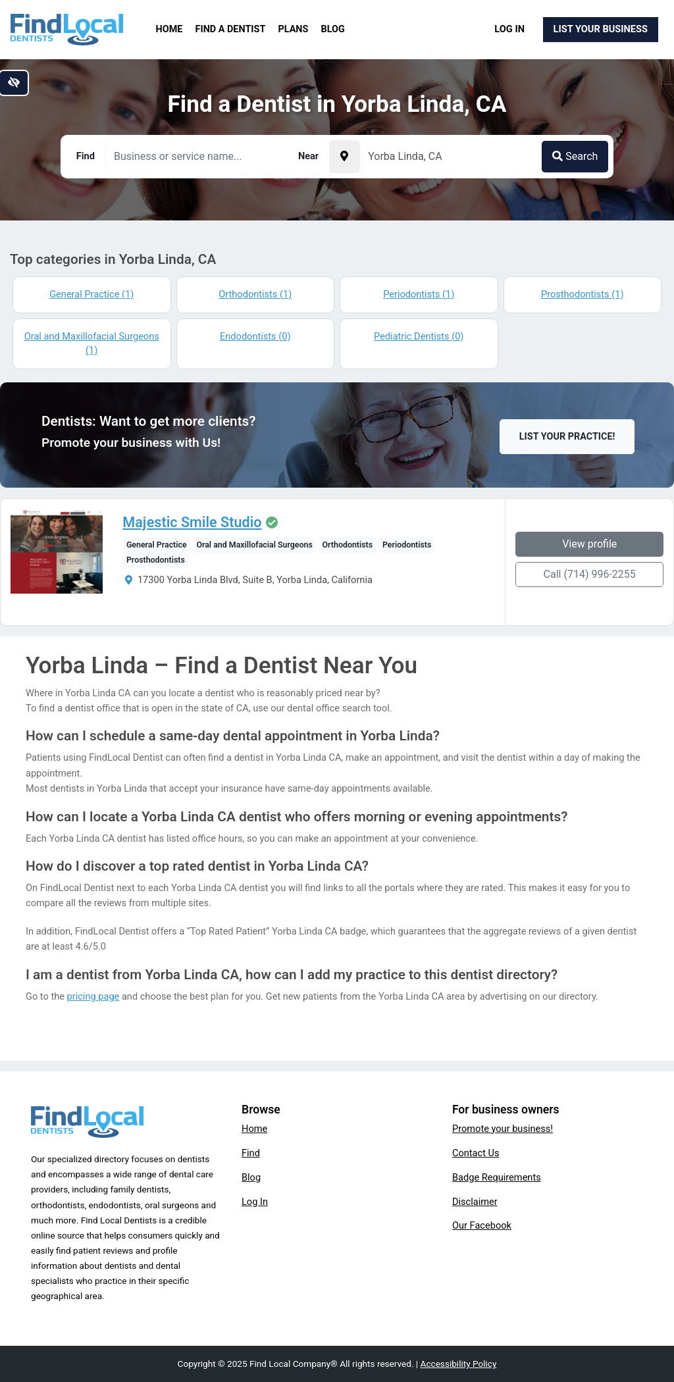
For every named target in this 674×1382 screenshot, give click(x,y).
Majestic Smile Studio (191, 522)
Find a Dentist (230, 29)
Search (575, 156)
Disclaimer (475, 1202)
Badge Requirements (496, 1177)
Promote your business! (502, 1129)
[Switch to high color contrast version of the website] (14, 83)
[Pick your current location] (344, 156)
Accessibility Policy (459, 1363)
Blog (333, 29)
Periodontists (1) (418, 294)
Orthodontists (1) (255, 294)
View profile (589, 544)
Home (169, 29)
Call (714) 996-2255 (590, 574)
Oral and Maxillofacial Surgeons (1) (91, 343)
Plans (293, 29)
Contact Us (476, 1153)
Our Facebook (481, 1225)
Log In (509, 29)
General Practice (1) (91, 294)
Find (251, 1153)
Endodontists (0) (255, 336)
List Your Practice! (567, 436)
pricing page (93, 996)
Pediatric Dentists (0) (418, 336)
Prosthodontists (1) (582, 294)
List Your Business (601, 29)
